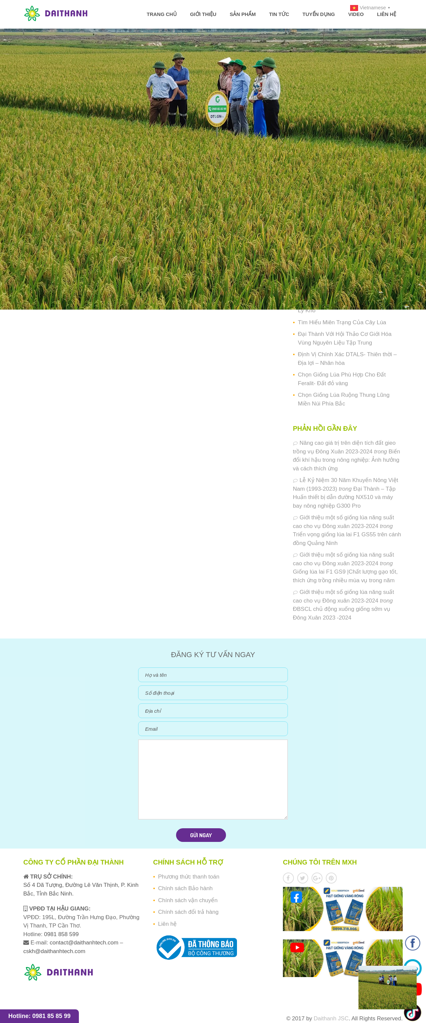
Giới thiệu (203, 14)
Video (356, 14)
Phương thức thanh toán (188, 877)
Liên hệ (386, 14)
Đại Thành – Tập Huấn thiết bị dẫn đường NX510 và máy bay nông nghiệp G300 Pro (344, 497)
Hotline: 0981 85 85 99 (39, 1016)
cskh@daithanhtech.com (54, 951)
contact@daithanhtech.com (85, 942)
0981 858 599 (61, 934)
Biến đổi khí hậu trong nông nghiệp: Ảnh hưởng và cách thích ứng (346, 460)
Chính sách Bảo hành (185, 888)
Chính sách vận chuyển (188, 900)
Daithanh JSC (331, 1018)
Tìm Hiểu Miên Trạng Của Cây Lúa (342, 322)
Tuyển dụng (319, 14)
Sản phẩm (243, 14)
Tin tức (279, 14)
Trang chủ (162, 14)
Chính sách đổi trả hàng (188, 912)
